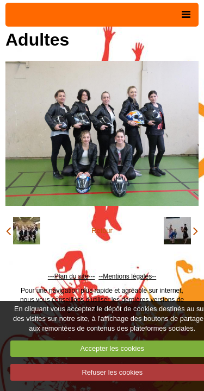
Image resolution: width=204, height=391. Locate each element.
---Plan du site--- (71, 276)
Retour (101, 230)
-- (100, 276)
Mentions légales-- (129, 276)
